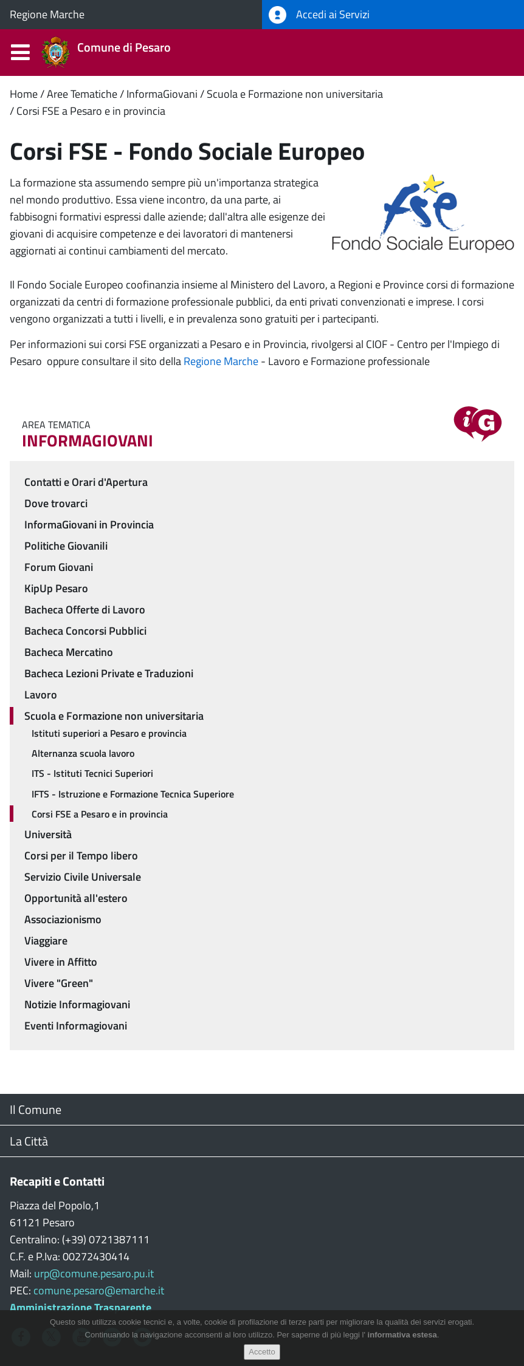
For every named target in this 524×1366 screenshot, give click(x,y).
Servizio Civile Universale (82, 877)
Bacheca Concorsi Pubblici (85, 631)
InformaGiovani (162, 94)
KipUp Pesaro (56, 588)
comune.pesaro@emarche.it (98, 1290)
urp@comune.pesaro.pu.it (94, 1273)
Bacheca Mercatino (68, 652)
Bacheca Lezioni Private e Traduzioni (108, 673)
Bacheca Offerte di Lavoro (84, 609)
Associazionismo (63, 919)
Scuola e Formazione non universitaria (295, 94)
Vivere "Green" (58, 983)
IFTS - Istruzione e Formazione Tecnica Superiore (133, 794)
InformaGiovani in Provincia (89, 524)
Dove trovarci (56, 503)
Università (48, 834)
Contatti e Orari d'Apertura (86, 482)
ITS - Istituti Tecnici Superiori (92, 773)
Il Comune (35, 1109)
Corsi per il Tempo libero (81, 855)
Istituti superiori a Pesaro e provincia (109, 733)
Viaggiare (45, 940)
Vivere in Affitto (60, 962)
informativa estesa (402, 1334)
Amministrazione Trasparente (80, 1307)
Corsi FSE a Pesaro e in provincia (90, 111)
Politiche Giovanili (66, 546)
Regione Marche (47, 14)
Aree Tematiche (82, 94)
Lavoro (40, 694)
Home (24, 94)
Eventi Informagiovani (75, 1025)
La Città (29, 1141)
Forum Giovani (58, 567)
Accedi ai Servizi (319, 15)
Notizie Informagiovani (77, 1004)
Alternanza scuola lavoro (83, 753)
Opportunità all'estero (76, 898)
